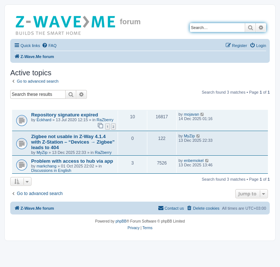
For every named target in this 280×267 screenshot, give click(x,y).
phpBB (120, 221)
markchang (46, 166)
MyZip (42, 152)
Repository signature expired (64, 115)
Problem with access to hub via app (72, 161)
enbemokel (194, 160)
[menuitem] (49, 45)
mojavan (191, 114)
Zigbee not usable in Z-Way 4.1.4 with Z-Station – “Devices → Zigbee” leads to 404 (73, 142)
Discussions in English (51, 170)
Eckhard (44, 120)
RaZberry (105, 120)
